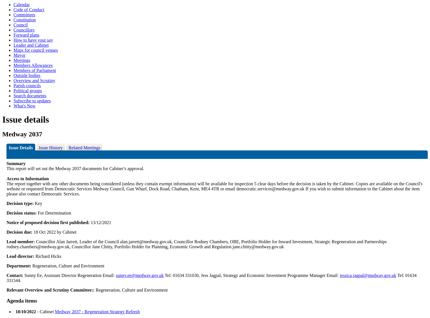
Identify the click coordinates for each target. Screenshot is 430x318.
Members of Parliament (35, 70)
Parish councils (27, 85)
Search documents (30, 95)
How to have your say (33, 40)
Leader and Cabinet (31, 45)
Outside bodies (27, 75)
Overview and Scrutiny (34, 80)
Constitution (25, 19)
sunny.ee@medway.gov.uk (140, 275)
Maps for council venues (36, 50)
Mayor (20, 55)
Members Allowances (33, 65)
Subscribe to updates (32, 100)
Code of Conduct (29, 9)
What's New (24, 105)
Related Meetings (84, 147)
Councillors (24, 30)
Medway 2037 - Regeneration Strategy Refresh (97, 311)
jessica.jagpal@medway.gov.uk (368, 275)
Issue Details (21, 147)
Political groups (28, 90)
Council (21, 24)
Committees (24, 14)
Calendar (22, 4)
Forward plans (26, 35)
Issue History (51, 147)
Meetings (22, 60)
